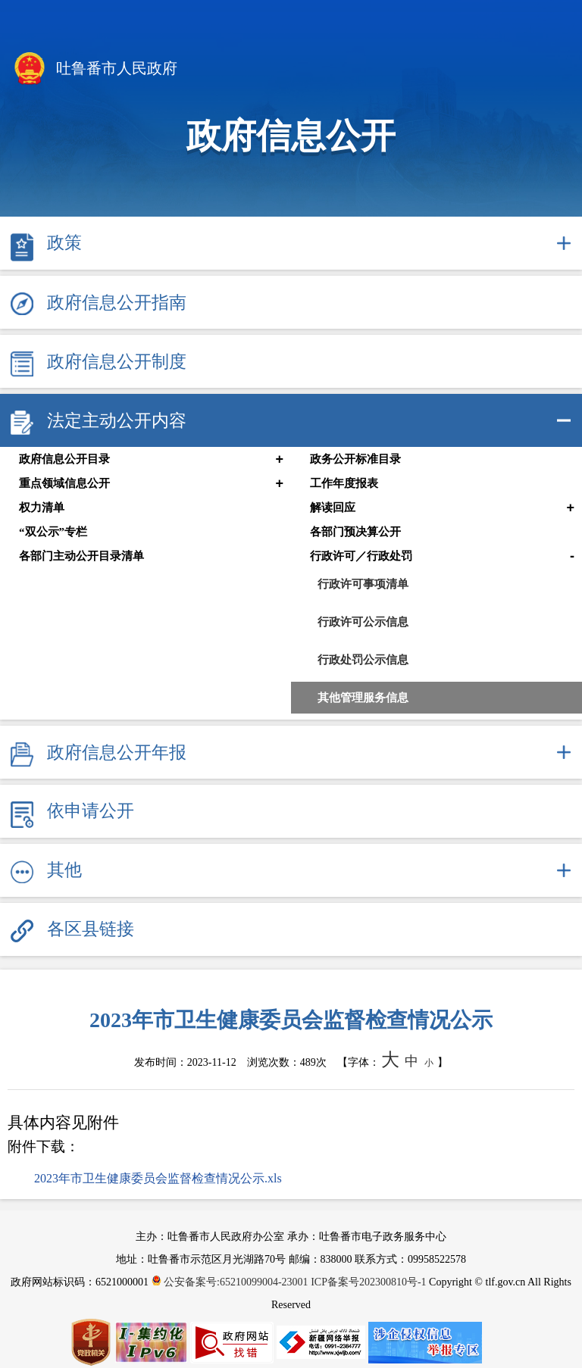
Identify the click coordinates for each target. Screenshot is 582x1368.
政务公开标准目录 (355, 459)
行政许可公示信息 (363, 621)
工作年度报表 (344, 483)
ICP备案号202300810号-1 (368, 1282)
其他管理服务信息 (363, 697)
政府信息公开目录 (64, 459)
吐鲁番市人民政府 (94, 69)
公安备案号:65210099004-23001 (231, 1282)
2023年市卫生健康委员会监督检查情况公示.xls (158, 1178)
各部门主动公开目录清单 (81, 556)
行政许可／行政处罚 (361, 556)
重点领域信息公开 (64, 483)
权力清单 (41, 507)
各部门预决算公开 (355, 532)
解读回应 (332, 507)
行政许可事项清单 (363, 583)
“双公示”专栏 (53, 532)
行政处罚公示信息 (363, 659)
